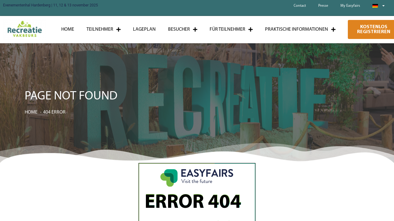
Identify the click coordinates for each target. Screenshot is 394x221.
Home (67, 29)
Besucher (182, 29)
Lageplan (144, 29)
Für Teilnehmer (231, 29)
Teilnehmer (103, 29)
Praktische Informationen (300, 29)
